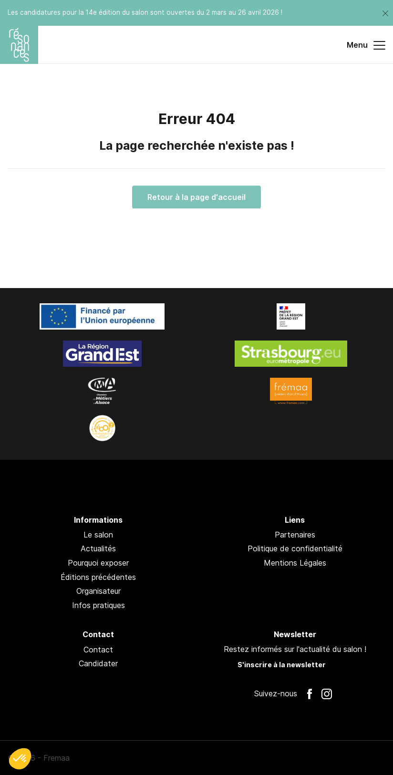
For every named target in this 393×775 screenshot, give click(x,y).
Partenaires (295, 534)
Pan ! (360, 757)
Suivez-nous (275, 693)
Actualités (98, 548)
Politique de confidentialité (295, 548)
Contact (98, 649)
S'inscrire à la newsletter (282, 665)
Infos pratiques (98, 605)
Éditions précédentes (98, 577)
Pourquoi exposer (98, 563)
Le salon (98, 534)
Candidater (98, 663)
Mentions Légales (295, 563)
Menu (366, 45)
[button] (20, 758)
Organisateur (98, 591)
